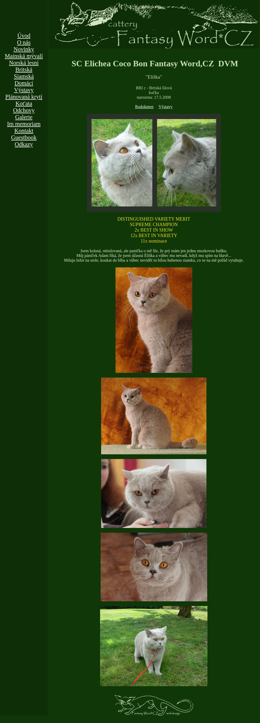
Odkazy (24, 144)
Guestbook (24, 137)
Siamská (24, 76)
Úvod (23, 35)
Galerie (23, 117)
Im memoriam (24, 124)
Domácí (24, 83)
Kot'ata (23, 103)
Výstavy (24, 90)
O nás (24, 42)
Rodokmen (144, 106)
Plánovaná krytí (23, 96)
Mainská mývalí (24, 56)
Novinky (24, 49)
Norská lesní (24, 63)
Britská (23, 69)
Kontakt (23, 130)
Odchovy (24, 110)
